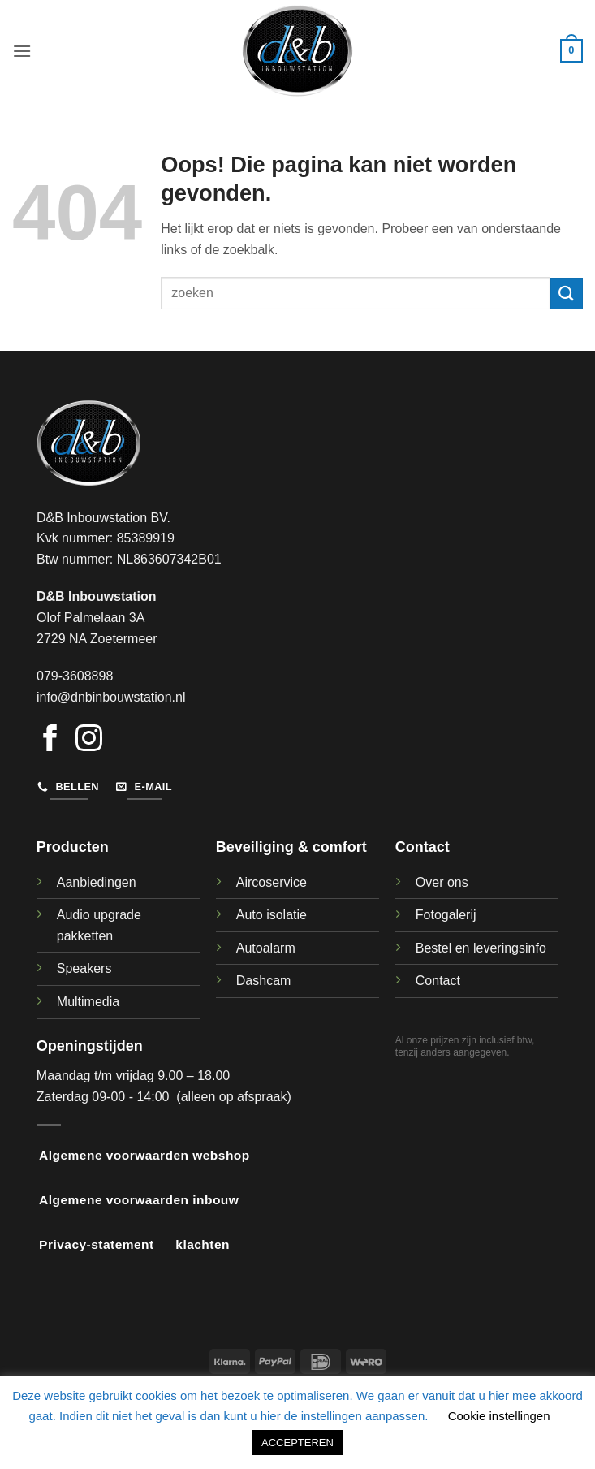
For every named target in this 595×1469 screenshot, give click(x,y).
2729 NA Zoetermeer (97, 639)
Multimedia (88, 1002)
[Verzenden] (566, 293)
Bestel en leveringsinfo (481, 948)
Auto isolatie (271, 915)
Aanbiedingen (96, 882)
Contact (438, 980)
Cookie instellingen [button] (499, 1416)
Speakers (84, 968)
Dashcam (263, 980)
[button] (22, 51)
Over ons (442, 882)
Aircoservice (271, 882)
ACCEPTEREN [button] (297, 1443)
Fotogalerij (446, 915)
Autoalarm (265, 948)
